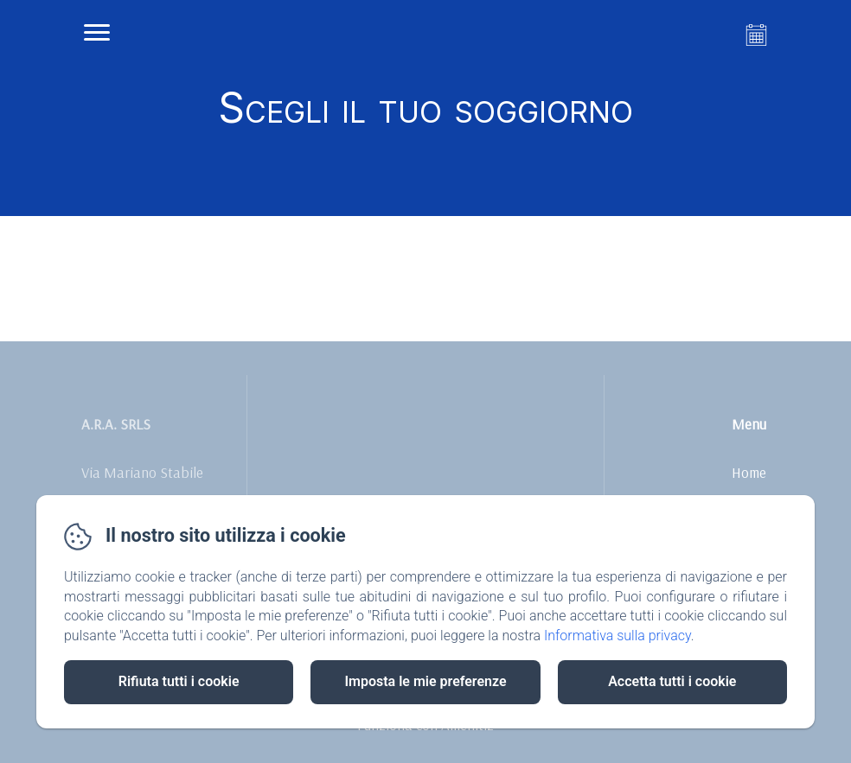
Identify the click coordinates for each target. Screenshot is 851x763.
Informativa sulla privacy (617, 635)
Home (749, 472)
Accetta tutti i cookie (672, 681)
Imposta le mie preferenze (425, 681)
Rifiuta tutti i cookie (179, 681)
